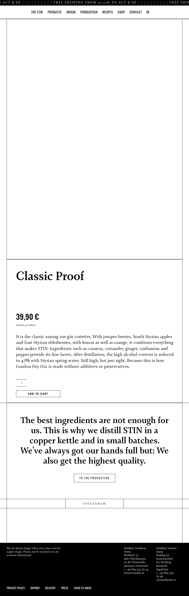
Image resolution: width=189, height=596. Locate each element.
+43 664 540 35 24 (137, 569)
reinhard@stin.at (166, 579)
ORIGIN (71, 12)
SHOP (121, 12)
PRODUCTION (89, 12)
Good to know (83, 588)
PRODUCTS (55, 12)
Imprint (35, 588)
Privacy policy (16, 588)
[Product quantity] (21, 382)
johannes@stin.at (134, 572)
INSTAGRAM (94, 503)
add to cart (38, 393)
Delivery (50, 588)
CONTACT (136, 12)
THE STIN (37, 12)
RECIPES (107, 12)
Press (64, 588)
